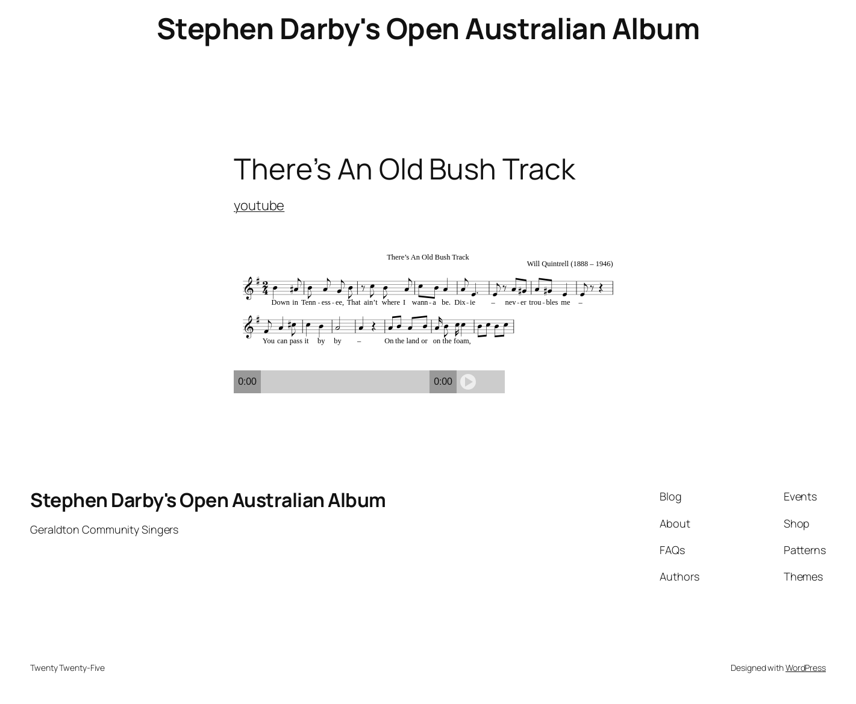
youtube (259, 205)
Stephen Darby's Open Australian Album (428, 28)
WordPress (806, 667)
